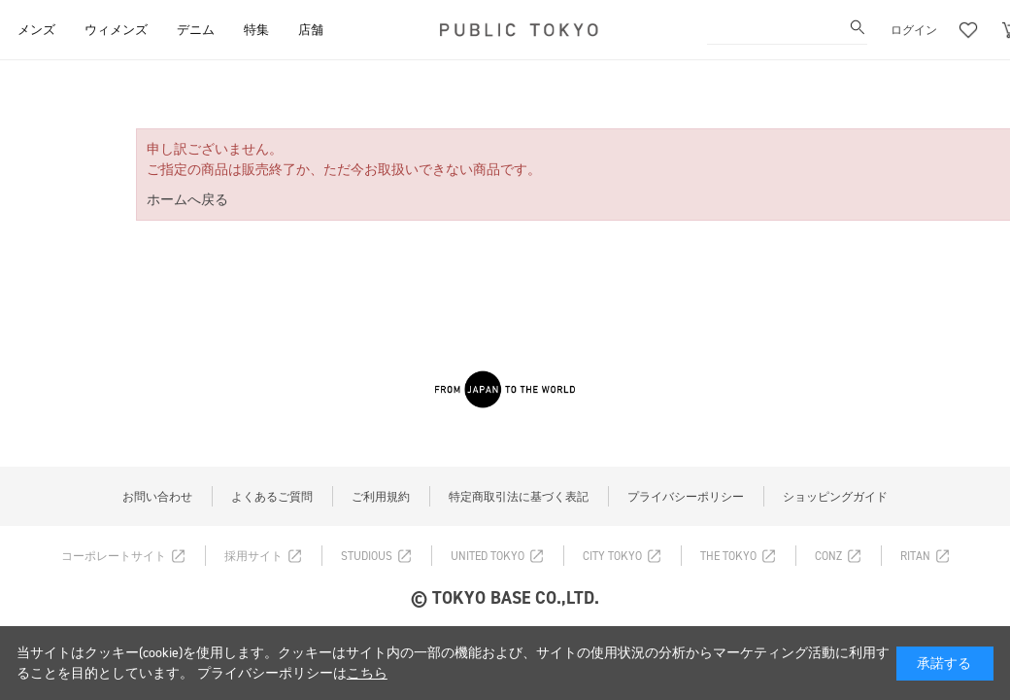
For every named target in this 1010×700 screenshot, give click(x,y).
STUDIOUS (366, 556)
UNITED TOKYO (487, 556)
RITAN (915, 556)
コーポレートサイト (113, 556)
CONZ (828, 556)
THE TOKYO (728, 556)
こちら (367, 673)
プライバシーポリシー (685, 497)
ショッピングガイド (835, 497)
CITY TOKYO (612, 556)
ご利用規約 (381, 497)
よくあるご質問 (272, 497)
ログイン (914, 30)
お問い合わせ (157, 497)
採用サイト (253, 556)
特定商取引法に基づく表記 (519, 497)
